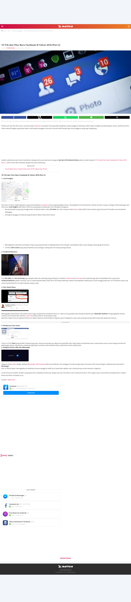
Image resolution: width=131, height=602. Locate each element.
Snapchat (69, 278)
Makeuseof (11, 380)
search (28, 316)
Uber (14, 364)
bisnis (76, 209)
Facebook (37, 126)
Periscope (78, 278)
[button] (2, 26)
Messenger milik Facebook (36, 364)
